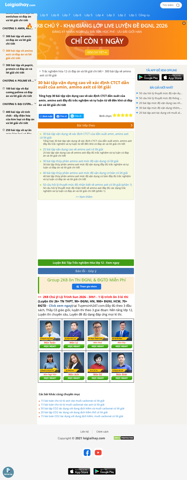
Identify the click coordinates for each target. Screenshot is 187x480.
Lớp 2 (122, 15)
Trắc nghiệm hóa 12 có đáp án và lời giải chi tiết (72, 71)
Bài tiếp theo (105, 125)
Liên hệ (84, 432)
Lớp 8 (55, 15)
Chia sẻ (62, 116)
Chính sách (102, 432)
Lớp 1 (133, 15)
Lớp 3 (111, 15)
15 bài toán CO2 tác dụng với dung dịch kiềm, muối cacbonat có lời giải (82, 416)
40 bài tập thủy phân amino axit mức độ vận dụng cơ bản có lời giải (85, 173)
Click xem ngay (60, 306)
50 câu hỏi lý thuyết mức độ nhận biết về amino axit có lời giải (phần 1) (87, 185)
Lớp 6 (77, 15)
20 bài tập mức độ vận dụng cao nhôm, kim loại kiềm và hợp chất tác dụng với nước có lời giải (161, 103)
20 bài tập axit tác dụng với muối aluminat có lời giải (161, 112)
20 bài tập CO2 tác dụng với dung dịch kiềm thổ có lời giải (74, 412)
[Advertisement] (86, 228)
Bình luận (46, 116)
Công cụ (144, 15)
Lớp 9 (44, 15)
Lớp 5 (88, 15)
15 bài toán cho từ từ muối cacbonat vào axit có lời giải (72, 404)
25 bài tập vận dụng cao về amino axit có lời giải (72, 149)
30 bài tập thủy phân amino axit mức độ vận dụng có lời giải (80, 161)
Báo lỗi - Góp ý (85, 271)
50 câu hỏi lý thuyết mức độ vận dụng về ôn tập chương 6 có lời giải (161, 93)
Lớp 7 (66, 15)
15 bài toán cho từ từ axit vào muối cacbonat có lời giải (72, 400)
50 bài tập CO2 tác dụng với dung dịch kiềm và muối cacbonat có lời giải (82, 408)
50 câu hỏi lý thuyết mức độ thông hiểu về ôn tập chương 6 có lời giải (161, 98)
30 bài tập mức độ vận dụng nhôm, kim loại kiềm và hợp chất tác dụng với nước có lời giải (161, 107)
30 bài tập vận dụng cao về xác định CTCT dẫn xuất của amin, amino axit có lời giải (83, 85)
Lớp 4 (100, 15)
